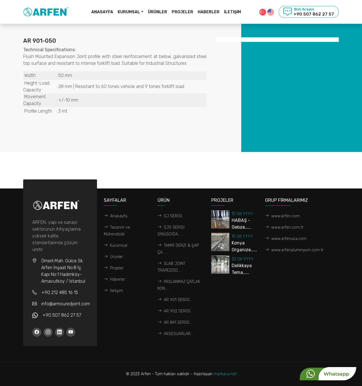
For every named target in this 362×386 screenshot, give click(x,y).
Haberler (208, 12)
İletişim (232, 12)
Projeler (182, 12)
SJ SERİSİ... (171, 216)
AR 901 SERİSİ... (175, 299)
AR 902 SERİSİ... (175, 311)
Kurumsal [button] (129, 12)
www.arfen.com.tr (284, 227)
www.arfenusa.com (286, 238)
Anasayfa (102, 12)
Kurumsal (115, 245)
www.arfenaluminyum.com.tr (294, 250)
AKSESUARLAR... (175, 333)
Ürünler (157, 12)
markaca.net (225, 374)
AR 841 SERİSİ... (175, 322)
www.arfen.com (282, 216)
